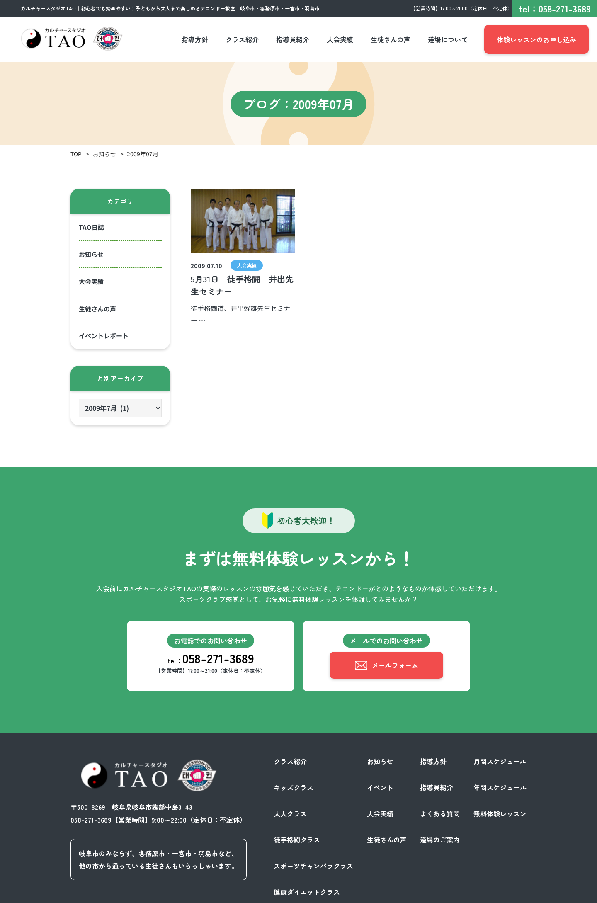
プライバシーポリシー (441, 894)
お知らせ (104, 154)
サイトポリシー (503, 894)
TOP (76, 154)
